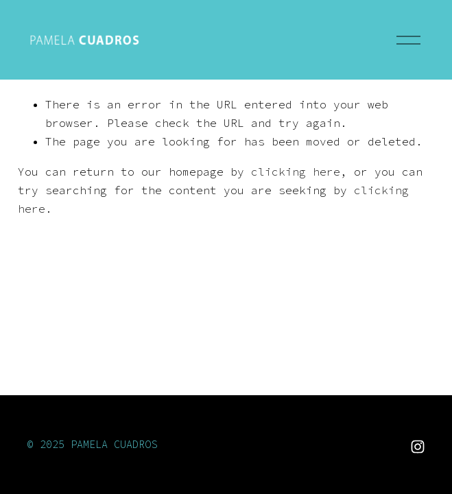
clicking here (295, 171)
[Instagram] (418, 447)
